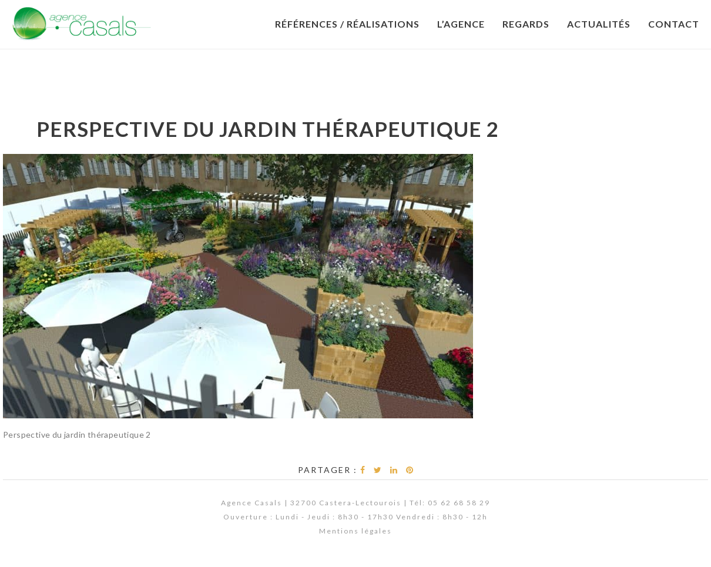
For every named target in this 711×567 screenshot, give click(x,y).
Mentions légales (355, 530)
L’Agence (461, 23)
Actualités (598, 23)
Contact (673, 23)
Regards (525, 23)
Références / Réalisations (347, 23)
